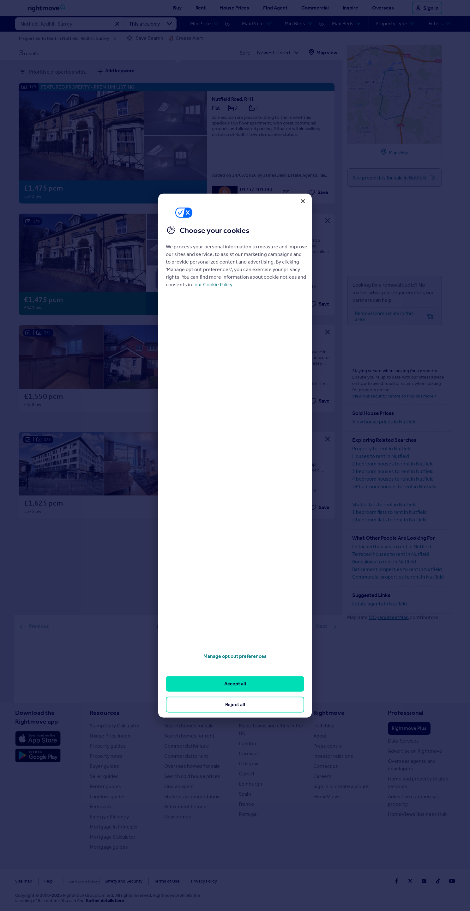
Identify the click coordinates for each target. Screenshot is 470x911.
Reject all (235, 704)
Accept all (235, 684)
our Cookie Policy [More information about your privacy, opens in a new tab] (213, 285)
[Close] (303, 201)
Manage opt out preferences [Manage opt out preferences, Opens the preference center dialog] (235, 656)
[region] (235, 455)
